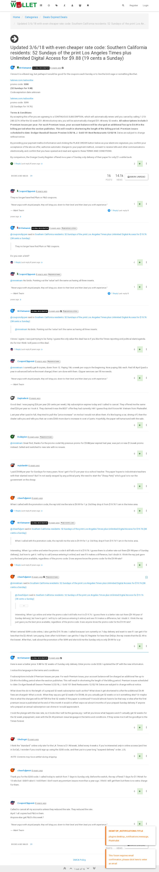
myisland (21, 465)
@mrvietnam (16, 280)
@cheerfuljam (67, 523)
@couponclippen (18, 234)
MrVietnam (24, 68)
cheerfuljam (23, 498)
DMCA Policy (79, 860)
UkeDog (21, 739)
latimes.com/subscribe (21, 80)
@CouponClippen (69, 228)
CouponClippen (25, 191)
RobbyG (21, 437)
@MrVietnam (54, 274)
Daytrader (22, 398)
